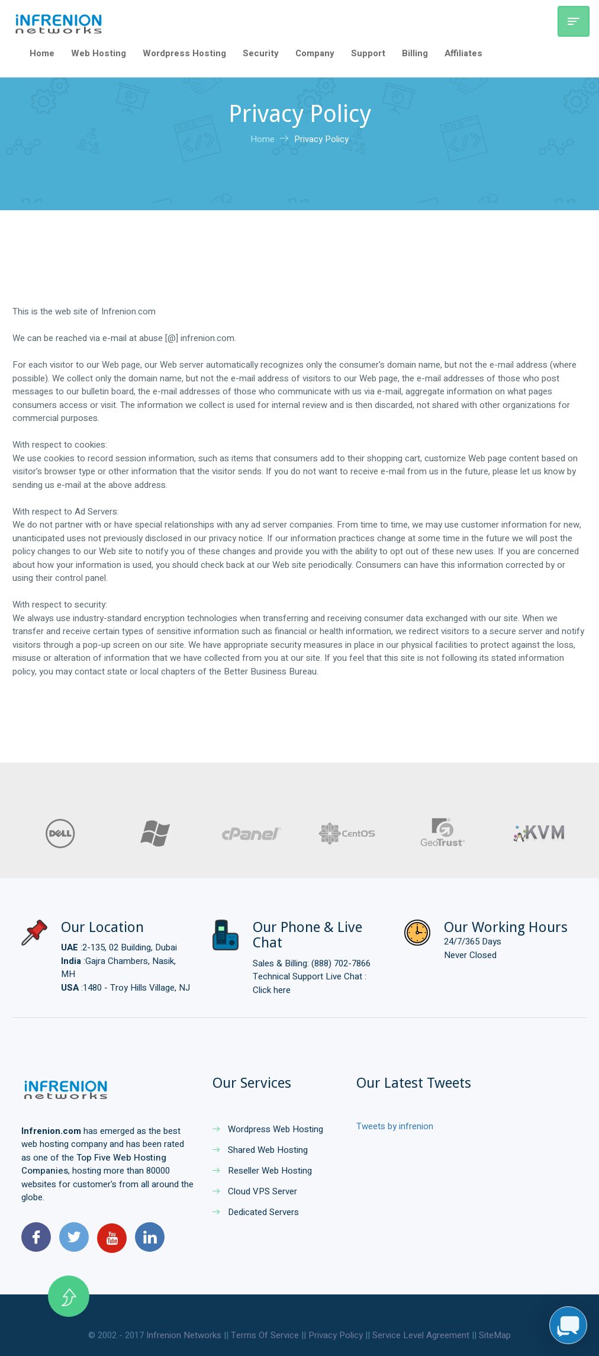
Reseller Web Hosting (262, 1170)
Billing (415, 53)
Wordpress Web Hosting (267, 1129)
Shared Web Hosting (260, 1149)
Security (261, 53)
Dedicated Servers (255, 1212)
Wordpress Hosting (184, 53)
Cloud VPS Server (254, 1191)
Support (368, 53)
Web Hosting (98, 53)
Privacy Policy (321, 139)
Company (314, 53)
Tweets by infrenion (394, 1126)
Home (42, 53)
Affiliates (463, 53)
